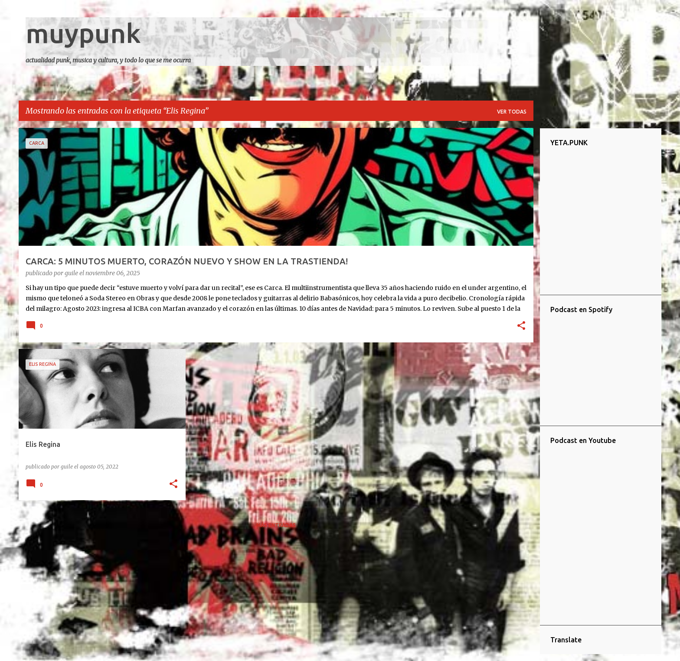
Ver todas (511, 111)
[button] (521, 326)
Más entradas (276, 525)
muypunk (83, 33)
